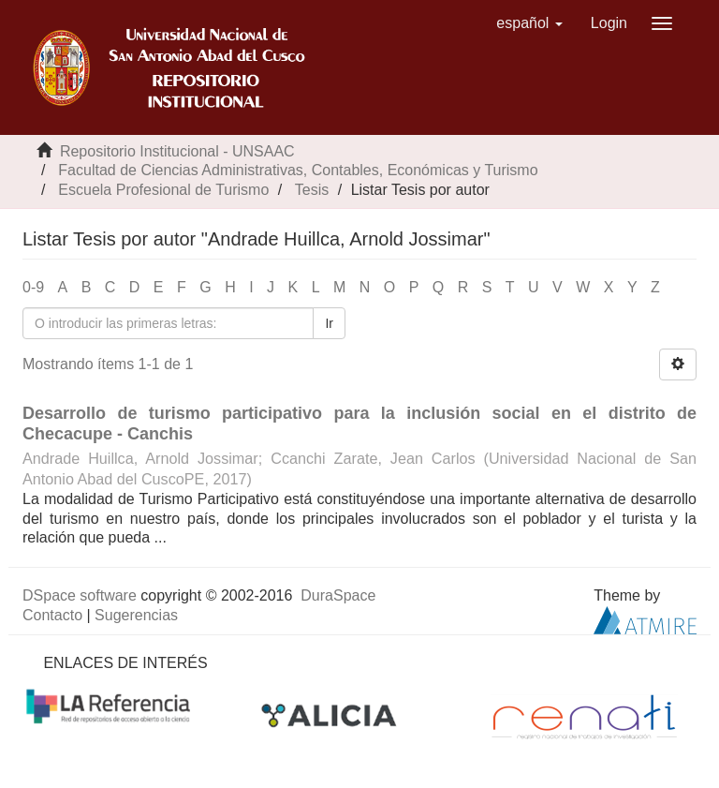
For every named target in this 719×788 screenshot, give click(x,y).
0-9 (33, 287)
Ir (329, 323)
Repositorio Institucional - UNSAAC (177, 151)
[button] (529, 23)
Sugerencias (136, 615)
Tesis (312, 190)
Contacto (52, 615)
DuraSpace (338, 595)
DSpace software (79, 595)
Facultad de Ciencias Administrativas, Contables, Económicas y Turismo (297, 170)
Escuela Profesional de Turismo (163, 190)
